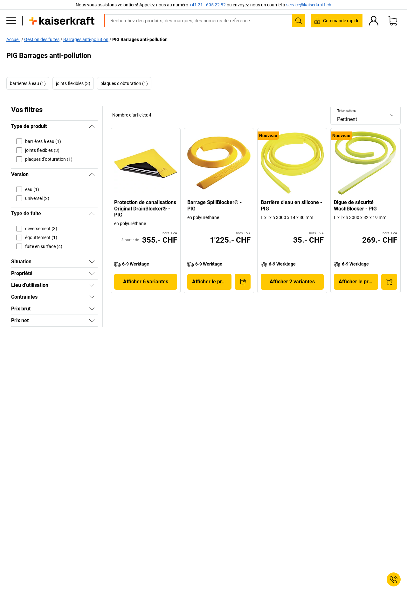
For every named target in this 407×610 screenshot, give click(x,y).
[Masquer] (91, 126)
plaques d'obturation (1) (124, 83)
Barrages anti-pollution (85, 39)
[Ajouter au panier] (243, 282)
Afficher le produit (211, 282)
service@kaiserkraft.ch (308, 4)
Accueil (13, 39)
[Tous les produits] (11, 20)
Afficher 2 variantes (292, 282)
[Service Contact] (394, 579)
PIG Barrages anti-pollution (140, 39)
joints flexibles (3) (73, 83)
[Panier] (393, 21)
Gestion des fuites (41, 39)
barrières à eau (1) (28, 83)
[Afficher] (91, 261)
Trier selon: (346, 111)
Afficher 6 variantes (145, 282)
